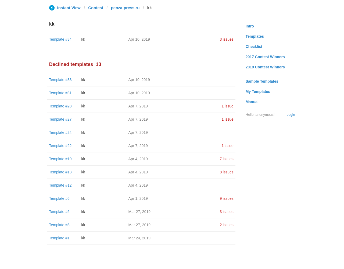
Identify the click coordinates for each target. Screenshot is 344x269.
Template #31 (60, 93)
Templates (255, 36)
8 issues (226, 172)
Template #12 (60, 185)
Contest (95, 7)
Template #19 (60, 159)
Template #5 (59, 211)
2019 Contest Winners (265, 67)
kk (83, 39)
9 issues (226, 198)
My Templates (258, 91)
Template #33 (60, 80)
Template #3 (59, 225)
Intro (250, 26)
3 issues (226, 39)
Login (290, 115)
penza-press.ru (125, 7)
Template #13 (60, 172)
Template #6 (59, 198)
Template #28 (60, 106)
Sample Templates (262, 81)
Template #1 (59, 238)
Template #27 (60, 119)
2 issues (226, 225)
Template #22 (60, 146)
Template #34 (60, 39)
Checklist (254, 46)
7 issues (226, 159)
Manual (252, 102)
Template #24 (60, 132)
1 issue (227, 106)
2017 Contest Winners (265, 57)
